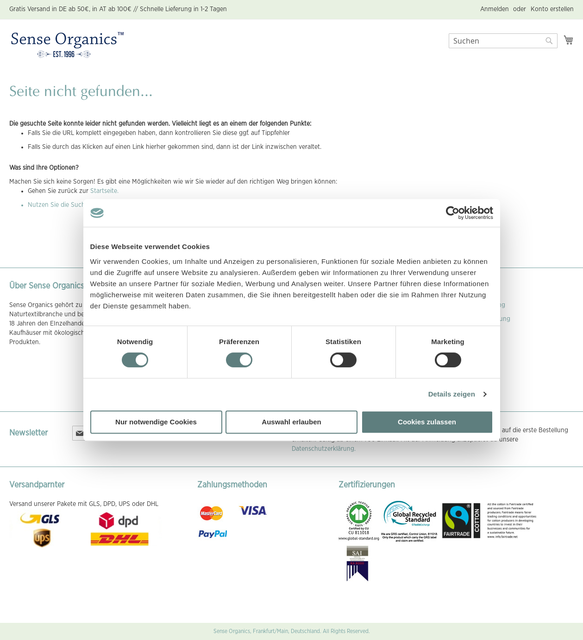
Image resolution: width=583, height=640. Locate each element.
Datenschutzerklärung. (324, 449)
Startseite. (104, 191)
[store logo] (67, 45)
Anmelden (494, 9)
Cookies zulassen (427, 422)
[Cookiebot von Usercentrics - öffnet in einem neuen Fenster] (452, 213)
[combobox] (503, 40)
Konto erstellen (552, 9)
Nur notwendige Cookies (156, 422)
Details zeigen (451, 394)
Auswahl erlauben (291, 422)
